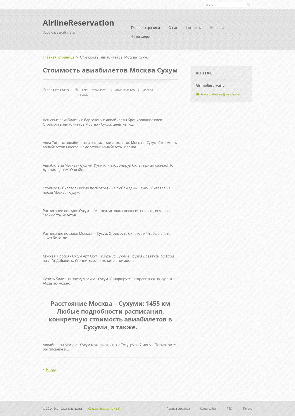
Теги (83, 90)
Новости (217, 27)
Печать (247, 409)
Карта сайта (208, 409)
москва (148, 90)
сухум (84, 95)
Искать (248, 4)
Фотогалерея (141, 36)
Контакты (194, 27)
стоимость (99, 90)
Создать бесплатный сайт (105, 409)
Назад (51, 369)
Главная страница (145, 27)
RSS (229, 409)
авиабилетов (125, 90)
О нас (173, 27)
